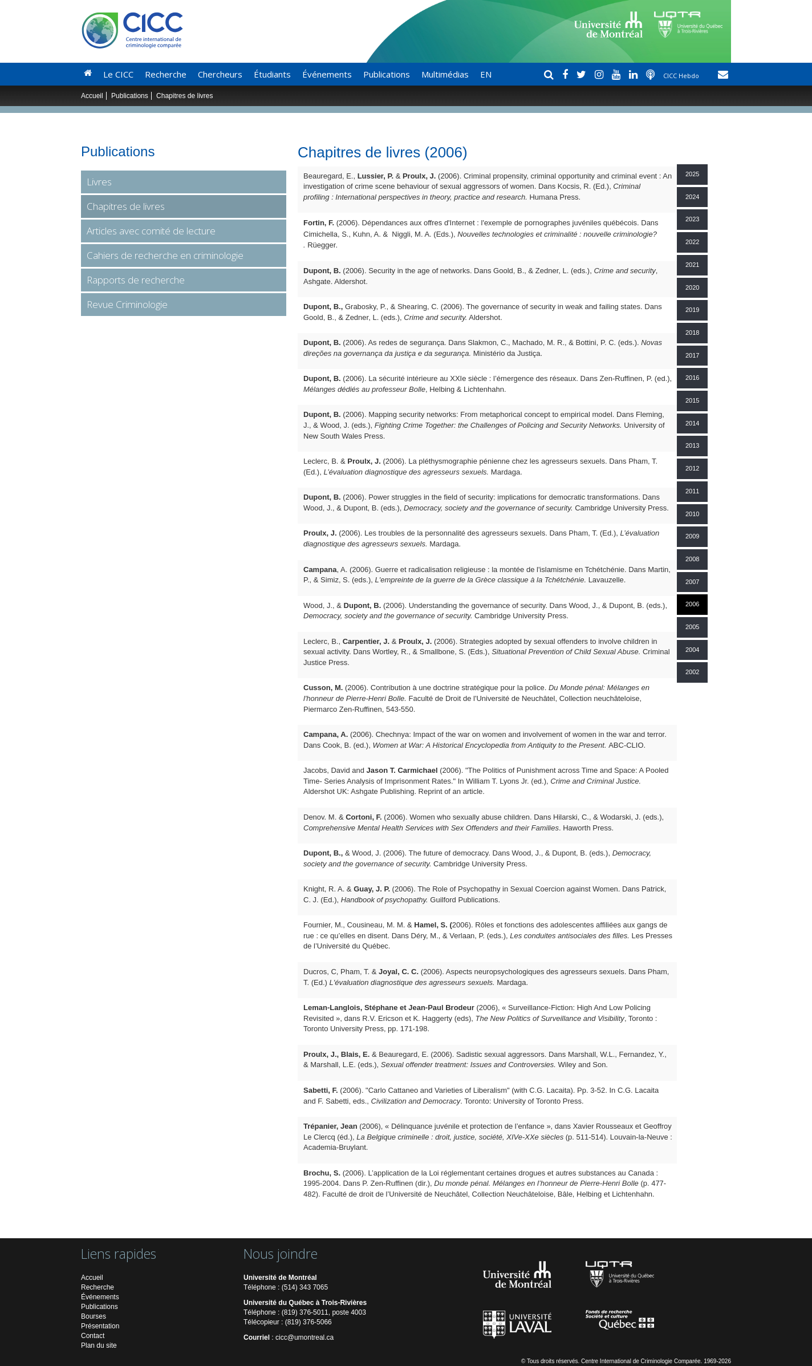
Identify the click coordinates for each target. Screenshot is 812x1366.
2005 (692, 626)
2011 (692, 491)
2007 (692, 581)
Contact (92, 1336)
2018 (692, 332)
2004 (692, 649)
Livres (99, 181)
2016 (692, 377)
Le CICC (118, 74)
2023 (692, 219)
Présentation (100, 1326)
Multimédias (445, 74)
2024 (692, 196)
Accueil (92, 96)
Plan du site (99, 1345)
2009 (692, 536)
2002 (692, 671)
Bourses (93, 1316)
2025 (692, 174)
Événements (327, 74)
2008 (692, 559)
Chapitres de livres (126, 206)
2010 (692, 513)
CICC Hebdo (682, 75)
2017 (692, 355)
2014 (692, 423)
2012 (692, 468)
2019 (692, 309)
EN (486, 74)
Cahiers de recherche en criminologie (165, 255)
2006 (692, 604)
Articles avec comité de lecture (151, 230)
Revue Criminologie (127, 304)
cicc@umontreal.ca (304, 1337)
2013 (692, 445)
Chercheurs (220, 74)
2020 (692, 287)
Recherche (165, 74)
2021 (692, 264)
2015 (692, 400)
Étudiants (272, 74)
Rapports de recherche (136, 279)
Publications (386, 74)
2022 (692, 241)
